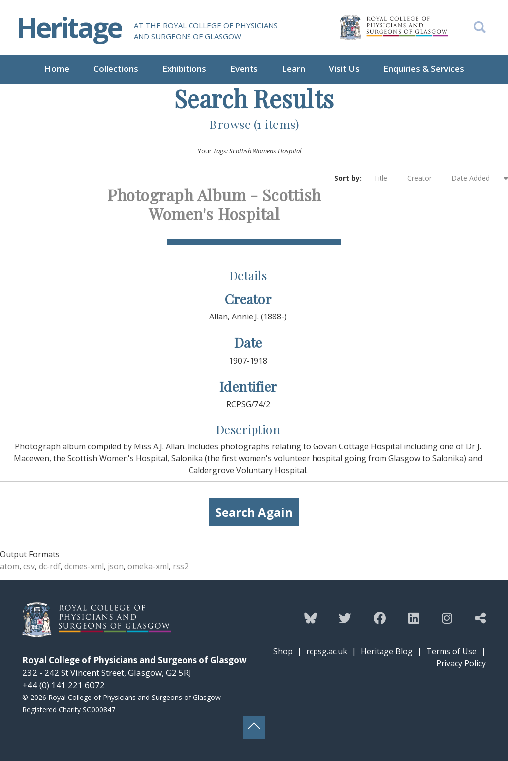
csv (29, 566)
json (116, 566)
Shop (283, 651)
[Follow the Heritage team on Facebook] (380, 617)
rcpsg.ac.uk (326, 651)
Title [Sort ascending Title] (385, 178)
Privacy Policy (461, 663)
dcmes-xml (84, 566)
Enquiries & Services (423, 68)
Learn (293, 68)
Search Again (254, 512)
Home (56, 68)
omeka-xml (148, 566)
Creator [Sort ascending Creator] (424, 178)
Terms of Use (451, 651)
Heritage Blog (387, 651)
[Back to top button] (254, 727)
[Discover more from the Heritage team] (480, 617)
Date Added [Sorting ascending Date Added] (476, 178)
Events (244, 68)
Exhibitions (184, 68)
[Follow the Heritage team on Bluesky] (310, 617)
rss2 (181, 566)
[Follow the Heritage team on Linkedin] (413, 617)
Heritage (69, 27)
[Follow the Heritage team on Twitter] (345, 617)
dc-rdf (50, 566)
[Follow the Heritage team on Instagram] (447, 617)
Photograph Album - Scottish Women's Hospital (214, 204)
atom (9, 566)
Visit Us (344, 68)
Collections (115, 68)
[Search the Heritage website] (473, 24)
